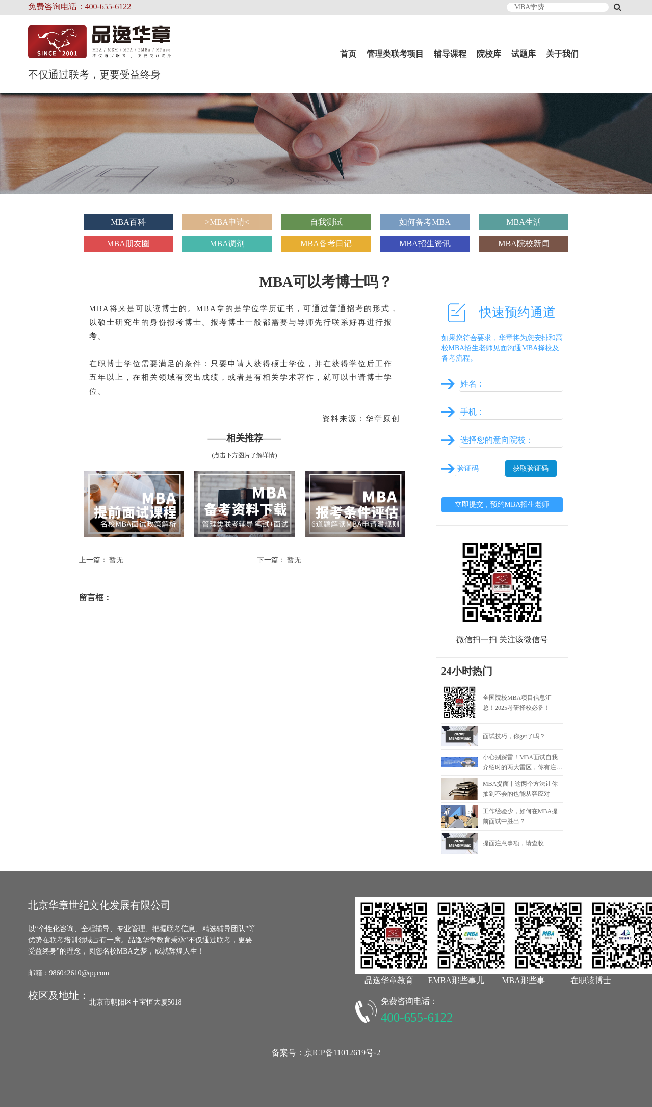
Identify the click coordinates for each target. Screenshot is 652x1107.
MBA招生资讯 (424, 243)
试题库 (523, 53)
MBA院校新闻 (523, 243)
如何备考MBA (424, 222)
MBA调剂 (227, 243)
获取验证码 (531, 468)
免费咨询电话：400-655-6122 (80, 6)
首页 (348, 53)
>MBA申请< (227, 222)
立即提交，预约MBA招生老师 (502, 504)
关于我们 (562, 53)
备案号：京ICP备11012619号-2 (326, 1052)
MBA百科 (128, 222)
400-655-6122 (417, 1017)
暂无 (116, 560)
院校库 (489, 53)
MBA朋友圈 (128, 243)
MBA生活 (523, 222)
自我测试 (326, 222)
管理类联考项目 (395, 53)
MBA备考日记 (325, 243)
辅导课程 (450, 53)
